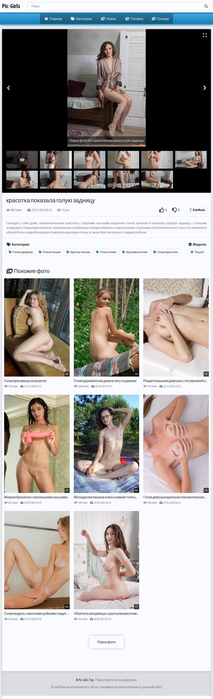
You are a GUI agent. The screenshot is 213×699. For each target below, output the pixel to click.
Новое (108, 19)
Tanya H (197, 252)
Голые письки (50, 252)
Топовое (134, 19)
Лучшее (160, 19)
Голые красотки (165, 252)
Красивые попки (134, 252)
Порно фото (107, 642)
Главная (53, 19)
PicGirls (11, 6)
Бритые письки (78, 252)
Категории (81, 19)
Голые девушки (21, 252)
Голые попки (106, 252)
